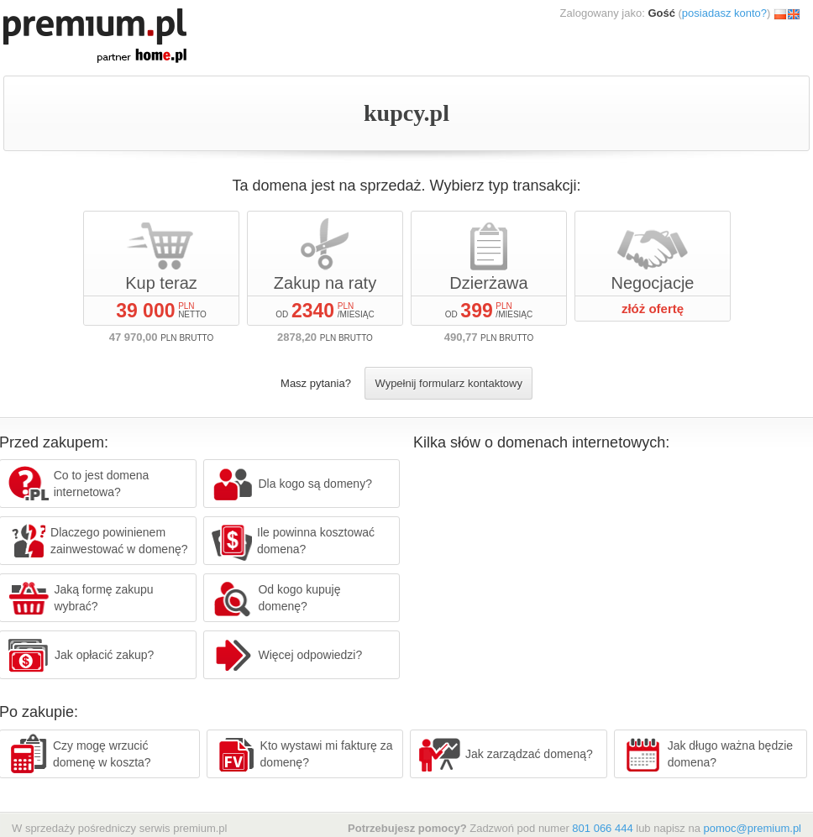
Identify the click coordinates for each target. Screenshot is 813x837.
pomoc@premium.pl (752, 828)
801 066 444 (602, 828)
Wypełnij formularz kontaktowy (448, 383)
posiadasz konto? (724, 13)
